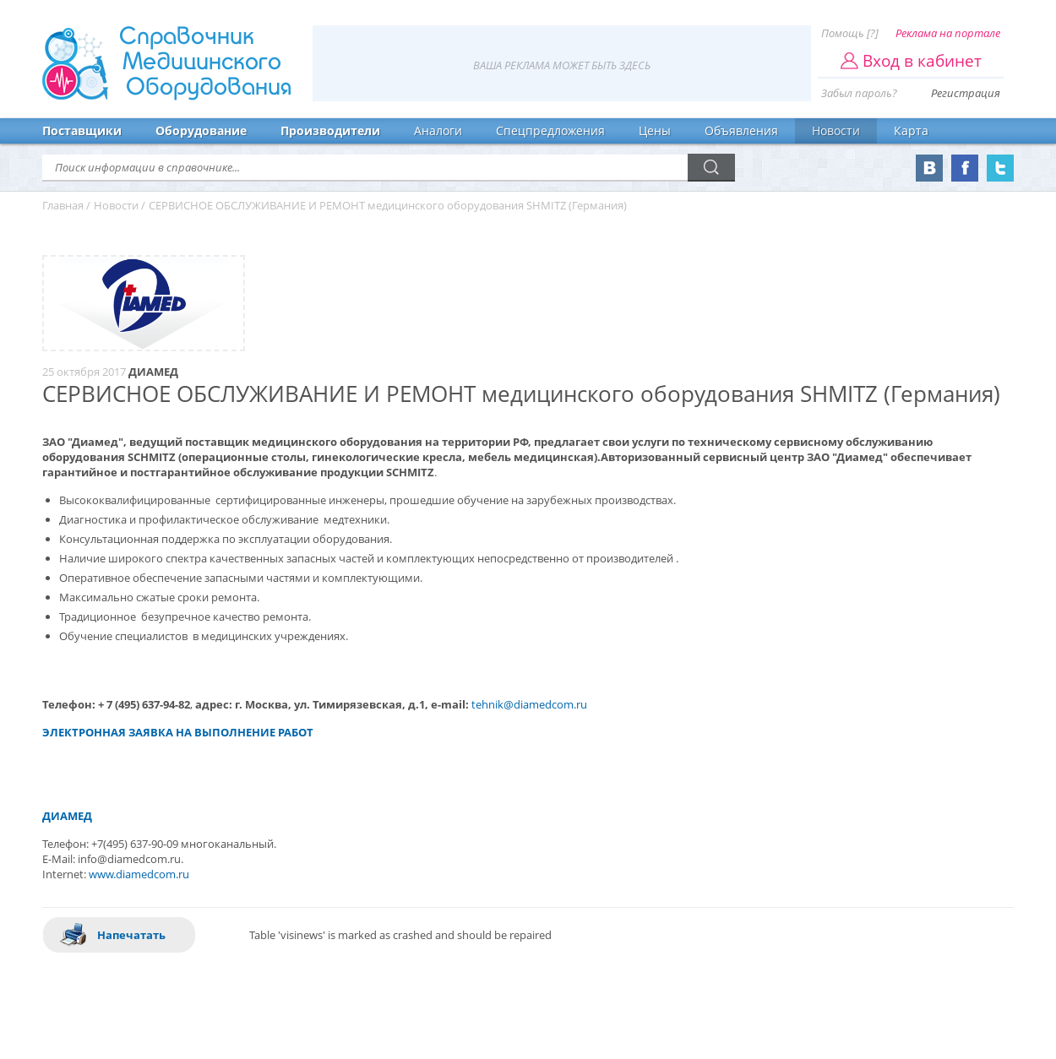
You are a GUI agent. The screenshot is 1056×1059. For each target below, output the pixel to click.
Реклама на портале (947, 33)
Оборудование (201, 130)
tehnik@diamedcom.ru (529, 704)
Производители (330, 130)
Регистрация (965, 92)
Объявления (741, 130)
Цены (655, 130)
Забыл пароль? (859, 92)
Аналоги (438, 130)
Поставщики (82, 130)
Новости (836, 130)
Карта (911, 130)
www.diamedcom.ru (139, 874)
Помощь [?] (850, 33)
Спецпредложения (550, 130)
